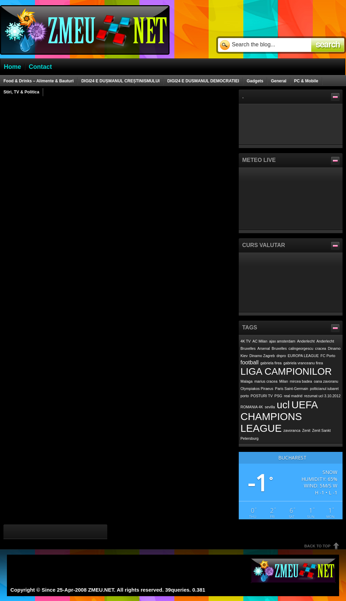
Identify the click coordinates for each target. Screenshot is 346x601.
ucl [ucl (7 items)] (283, 404)
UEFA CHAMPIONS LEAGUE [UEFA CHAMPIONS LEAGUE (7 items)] (278, 416)
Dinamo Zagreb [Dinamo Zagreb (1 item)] (262, 356)
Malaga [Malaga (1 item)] (246, 381)
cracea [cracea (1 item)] (320, 348)
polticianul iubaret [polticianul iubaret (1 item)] (324, 388)
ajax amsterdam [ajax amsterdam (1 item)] (282, 341)
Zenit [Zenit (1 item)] (306, 430)
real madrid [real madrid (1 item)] (293, 396)
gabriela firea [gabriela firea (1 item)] (271, 363)
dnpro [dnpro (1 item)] (281, 356)
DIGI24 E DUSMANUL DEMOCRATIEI (203, 81)
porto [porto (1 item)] (244, 396)
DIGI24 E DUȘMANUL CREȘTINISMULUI (120, 81)
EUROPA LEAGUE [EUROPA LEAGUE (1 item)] (303, 356)
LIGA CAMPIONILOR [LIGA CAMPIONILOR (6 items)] (286, 371)
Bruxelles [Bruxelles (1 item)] (279, 348)
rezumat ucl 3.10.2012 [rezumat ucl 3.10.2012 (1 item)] (322, 396)
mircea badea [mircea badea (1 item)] (301, 381)
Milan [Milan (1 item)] (283, 381)
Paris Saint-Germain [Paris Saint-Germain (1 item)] (291, 388)
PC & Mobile (306, 81)
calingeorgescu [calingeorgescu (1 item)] (301, 348)
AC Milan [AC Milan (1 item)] (259, 341)
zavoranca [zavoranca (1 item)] (291, 430)
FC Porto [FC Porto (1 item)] (327, 356)
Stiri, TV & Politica (21, 92)
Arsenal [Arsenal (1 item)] (263, 348)
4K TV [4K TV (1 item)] (245, 341)
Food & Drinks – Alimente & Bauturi (38, 81)
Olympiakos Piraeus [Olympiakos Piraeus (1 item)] (256, 388)
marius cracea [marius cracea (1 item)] (265, 381)
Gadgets (255, 81)
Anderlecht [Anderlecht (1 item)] (306, 341)
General (278, 81)
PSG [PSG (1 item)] (278, 396)
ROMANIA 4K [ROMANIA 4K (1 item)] (251, 407)
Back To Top (317, 546)
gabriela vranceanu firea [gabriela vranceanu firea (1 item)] (303, 363)
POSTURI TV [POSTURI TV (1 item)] (262, 396)
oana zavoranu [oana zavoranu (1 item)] (326, 381)
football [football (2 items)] (249, 362)
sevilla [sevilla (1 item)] (270, 407)
